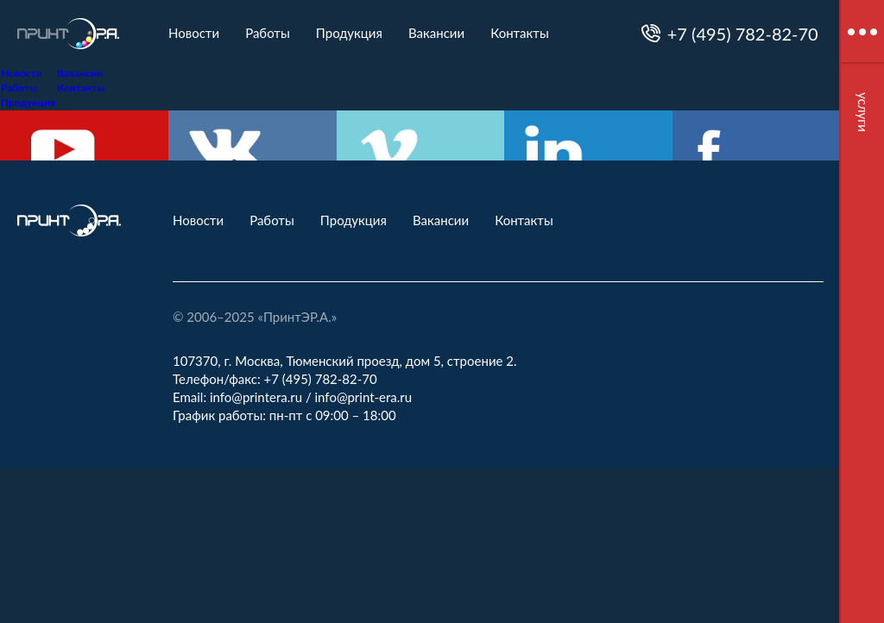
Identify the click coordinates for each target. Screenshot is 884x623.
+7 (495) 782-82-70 (742, 33)
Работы (267, 33)
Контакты (519, 33)
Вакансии (436, 33)
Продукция (349, 33)
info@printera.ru (256, 397)
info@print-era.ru (364, 397)
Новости (193, 33)
